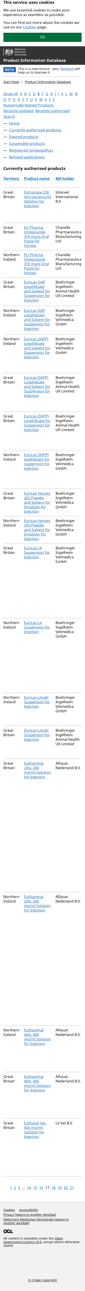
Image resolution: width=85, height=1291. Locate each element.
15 (35, 1187)
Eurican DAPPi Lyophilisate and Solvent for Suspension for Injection (37, 348)
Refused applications (27, 157)
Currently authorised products (35, 130)
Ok (42, 37)
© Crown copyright (42, 1280)
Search (9, 116)
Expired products (24, 137)
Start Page (11, 82)
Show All (10, 93)
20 (66, 1187)
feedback (67, 69)
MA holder (65, 178)
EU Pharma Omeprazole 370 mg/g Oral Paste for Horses (36, 236)
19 (60, 1187)
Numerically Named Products (28, 105)
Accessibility (28, 1210)
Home (14, 123)
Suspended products (27, 143)
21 (72, 1187)
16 (41, 1187)
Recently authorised (52, 110)
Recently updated (18, 110)
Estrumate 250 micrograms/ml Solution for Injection (37, 199)
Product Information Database (34, 60)
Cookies (29, 27)
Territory (11, 178)
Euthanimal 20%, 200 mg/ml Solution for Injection (37, 770)
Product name (37, 178)
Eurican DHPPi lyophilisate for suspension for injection (37, 461)
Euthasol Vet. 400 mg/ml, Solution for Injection (35, 1130)
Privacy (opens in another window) (29, 1214)
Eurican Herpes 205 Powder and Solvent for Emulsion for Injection (37, 502)
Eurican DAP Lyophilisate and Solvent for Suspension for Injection (37, 291)
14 (29, 1187)
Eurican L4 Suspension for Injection (37, 553)
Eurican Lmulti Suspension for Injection (37, 702)
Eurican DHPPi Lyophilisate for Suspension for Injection (37, 423)
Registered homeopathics (31, 150)
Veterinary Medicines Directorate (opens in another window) (36, 1221)
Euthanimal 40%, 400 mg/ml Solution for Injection (37, 1037)
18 (53, 1187)
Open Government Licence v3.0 (33, 1240)
